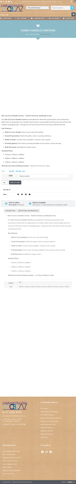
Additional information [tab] (28, 210)
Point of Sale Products (34, 34)
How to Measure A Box (10, 464)
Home (27, 34)
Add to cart (15, 182)
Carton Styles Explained (10, 461)
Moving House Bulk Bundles (49, 421)
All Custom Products (47, 415)
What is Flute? (7, 467)
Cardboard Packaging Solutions (51, 418)
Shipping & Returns (47, 431)
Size (11, 175)
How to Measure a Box (41, 166)
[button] (3, 14)
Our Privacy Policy (8, 473)
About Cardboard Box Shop (11, 451)
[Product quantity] (5, 182)
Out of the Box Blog (9, 454)
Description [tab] (10, 210)
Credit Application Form (48, 424)
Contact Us (44, 437)
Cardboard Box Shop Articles (12, 470)
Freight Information (47, 427)
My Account (44, 408)
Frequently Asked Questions (11, 457)
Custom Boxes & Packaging (49, 411)
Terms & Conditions (47, 434)
